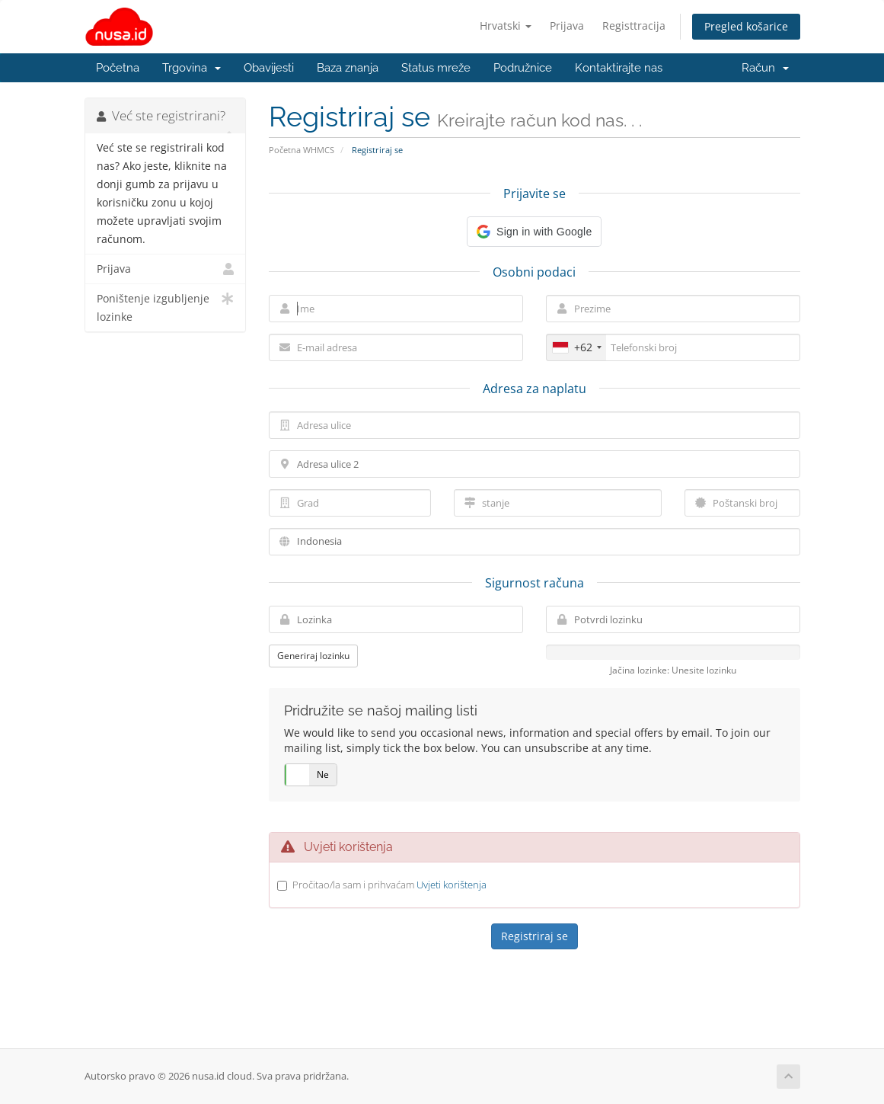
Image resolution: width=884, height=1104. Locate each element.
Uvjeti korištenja (451, 884)
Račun (765, 68)
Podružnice (522, 68)
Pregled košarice (746, 26)
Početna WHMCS (301, 149)
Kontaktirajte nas (618, 68)
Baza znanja (347, 68)
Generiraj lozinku (313, 655)
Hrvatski (505, 25)
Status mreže (436, 68)
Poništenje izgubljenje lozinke (166, 307)
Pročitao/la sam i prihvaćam (389, 884)
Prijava (567, 25)
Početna (117, 68)
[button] (534, 231)
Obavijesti (269, 68)
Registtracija (633, 25)
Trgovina (191, 68)
